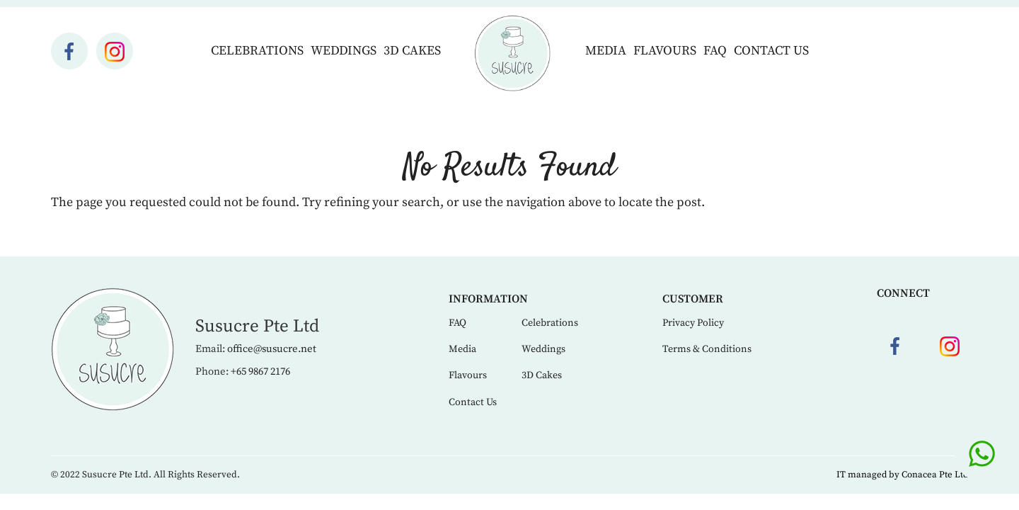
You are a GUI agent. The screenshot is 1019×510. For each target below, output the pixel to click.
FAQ (715, 50)
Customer (692, 299)
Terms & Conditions (707, 349)
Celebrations (257, 50)
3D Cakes (412, 50)
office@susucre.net (271, 349)
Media (605, 50)
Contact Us (771, 50)
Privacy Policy (693, 323)
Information (488, 299)
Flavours (664, 50)
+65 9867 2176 (260, 371)
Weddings (343, 50)
